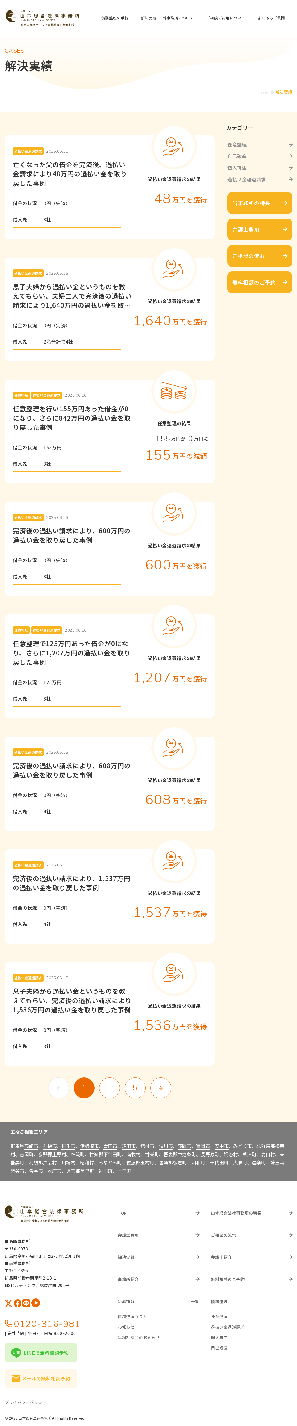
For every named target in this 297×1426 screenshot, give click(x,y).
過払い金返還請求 (246, 178)
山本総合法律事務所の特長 (236, 1212)
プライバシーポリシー (26, 1401)
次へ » (160, 1086)
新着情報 (126, 1300)
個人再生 (237, 166)
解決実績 (149, 18)
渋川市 (166, 1144)
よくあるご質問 (271, 18)
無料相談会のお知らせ (139, 1336)
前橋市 (50, 1144)
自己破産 (237, 154)
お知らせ (126, 1325)
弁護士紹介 (221, 1256)
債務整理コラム (132, 1315)
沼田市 (129, 1144)
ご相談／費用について (225, 17)
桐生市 (68, 1144)
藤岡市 (184, 1144)
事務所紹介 (128, 1278)
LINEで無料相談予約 (46, 1351)
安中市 (222, 1144)
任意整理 (237, 143)
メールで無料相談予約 (46, 1376)
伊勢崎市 (89, 1144)
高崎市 (31, 1144)
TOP (264, 92)
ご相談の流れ (223, 1234)
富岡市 (203, 1144)
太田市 (110, 1144)
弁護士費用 (128, 1234)
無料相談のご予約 (228, 1278)
